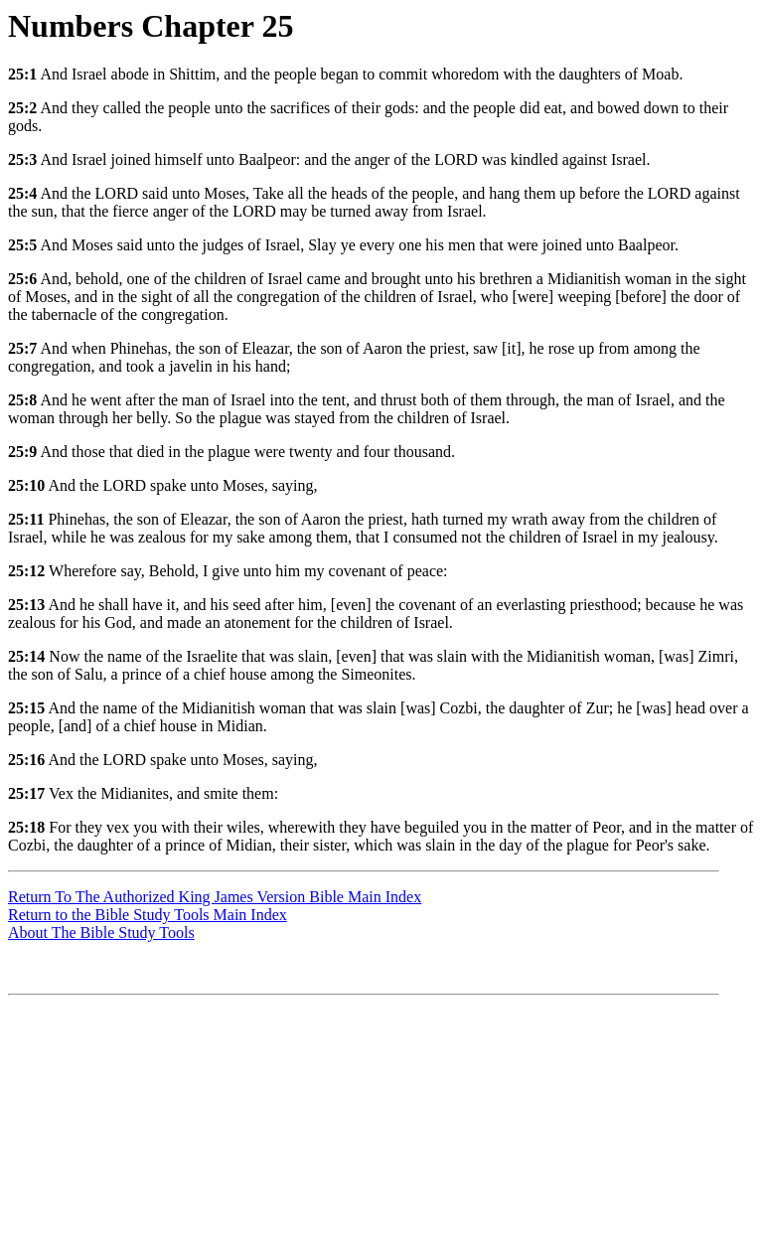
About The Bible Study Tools (101, 932)
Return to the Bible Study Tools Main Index (147, 914)
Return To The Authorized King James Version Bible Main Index (214, 896)
